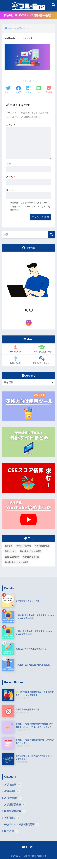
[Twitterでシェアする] (8, 90)
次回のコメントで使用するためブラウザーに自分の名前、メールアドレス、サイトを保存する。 (30, 206)
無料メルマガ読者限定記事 (21, 824)
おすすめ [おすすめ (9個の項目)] (8, 546)
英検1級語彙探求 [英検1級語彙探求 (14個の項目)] (12, 557)
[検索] (51, 234)
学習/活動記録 (15, 811)
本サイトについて (15, 349)
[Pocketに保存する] (49, 90)
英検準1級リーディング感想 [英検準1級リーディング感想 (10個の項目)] (16, 562)
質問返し (12, 818)
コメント (11, 124)
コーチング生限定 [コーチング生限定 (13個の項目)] (23, 546)
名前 (9, 163)
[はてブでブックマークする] (28, 90)
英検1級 (12, 791)
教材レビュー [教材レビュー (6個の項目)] (10, 551)
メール (10, 176)
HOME (28, 847)
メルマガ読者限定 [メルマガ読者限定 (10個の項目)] (42, 546)
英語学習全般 (15, 805)
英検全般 (12, 785)
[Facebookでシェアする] (18, 90)
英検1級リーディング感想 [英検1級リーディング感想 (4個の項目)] (30, 551)
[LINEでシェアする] (38, 90)
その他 (11, 831)
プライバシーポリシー (42, 360)
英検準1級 (13, 798)
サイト (9, 190)
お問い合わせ (15, 360)
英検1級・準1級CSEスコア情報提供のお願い (28, 15)
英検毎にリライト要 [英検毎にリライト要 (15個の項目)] (31, 557)
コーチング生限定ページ (42, 349)
